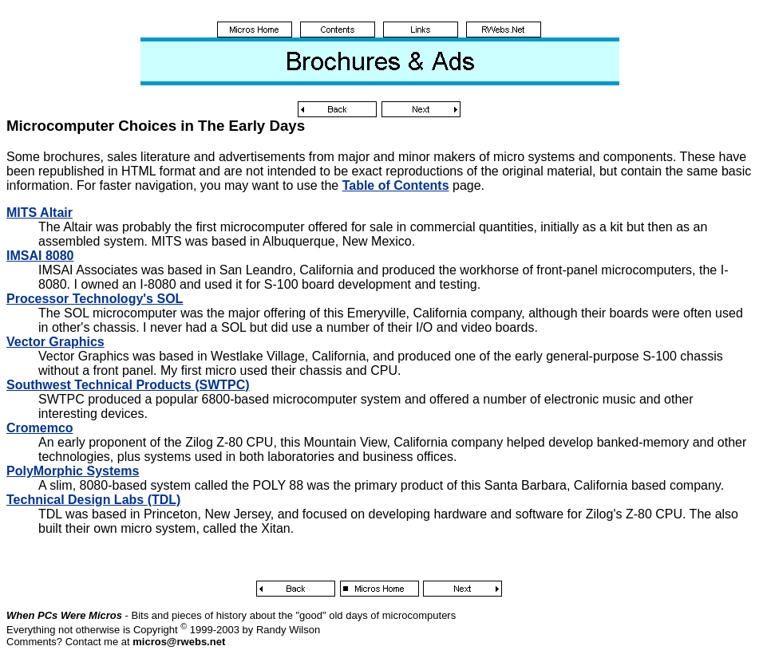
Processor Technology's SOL (94, 298)
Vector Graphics (55, 342)
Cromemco (39, 428)
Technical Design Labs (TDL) (93, 499)
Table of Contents (395, 185)
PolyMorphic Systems (72, 471)
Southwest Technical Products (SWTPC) (128, 385)
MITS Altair (39, 212)
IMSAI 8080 (39, 255)
